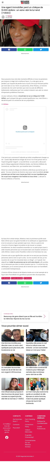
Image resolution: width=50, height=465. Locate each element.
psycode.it (16, 428)
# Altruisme (6, 278)
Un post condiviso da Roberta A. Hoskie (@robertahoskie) (25, 152)
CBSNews (5, 104)
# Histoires (27, 278)
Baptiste (10, 16)
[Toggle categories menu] (2, 2)
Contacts (16, 424)
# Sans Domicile (16, 278)
